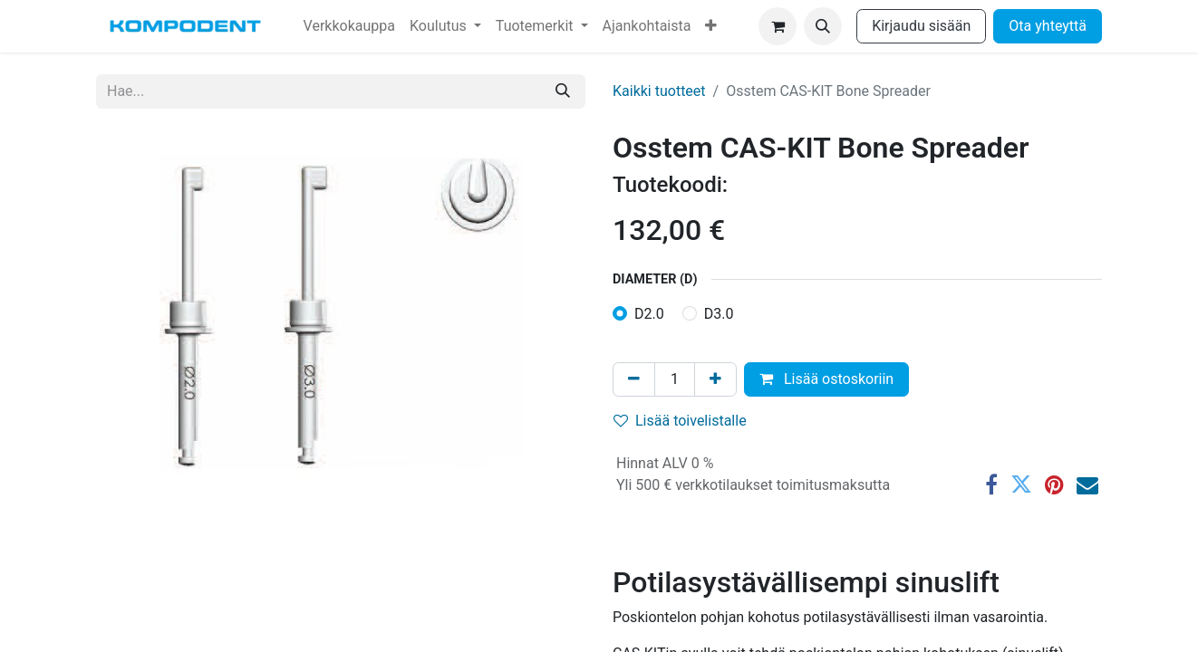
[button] (823, 26)
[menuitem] (349, 26)
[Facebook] (991, 484)
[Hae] (562, 91)
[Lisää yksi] (715, 379)
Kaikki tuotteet (659, 91)
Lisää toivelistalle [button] (680, 420)
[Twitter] (1021, 484)
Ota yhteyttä (1048, 25)
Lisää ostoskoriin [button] (826, 379)
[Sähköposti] (1087, 484)
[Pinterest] (1054, 484)
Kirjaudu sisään (921, 25)
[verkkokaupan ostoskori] (777, 26)
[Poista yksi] (634, 379)
